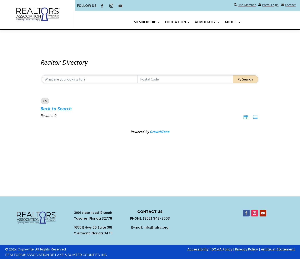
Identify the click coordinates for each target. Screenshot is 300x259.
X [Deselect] (45, 101)
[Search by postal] (185, 79)
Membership (145, 22)
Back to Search (56, 109)
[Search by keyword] (90, 79)
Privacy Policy (246, 249)
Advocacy (205, 22)
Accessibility (198, 249)
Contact (290, 5)
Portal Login (270, 5)
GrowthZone (160, 132)
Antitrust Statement (278, 249)
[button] (246, 117)
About (231, 22)
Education (175, 22)
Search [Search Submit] (245, 79)
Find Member (247, 5)
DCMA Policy (221, 249)
